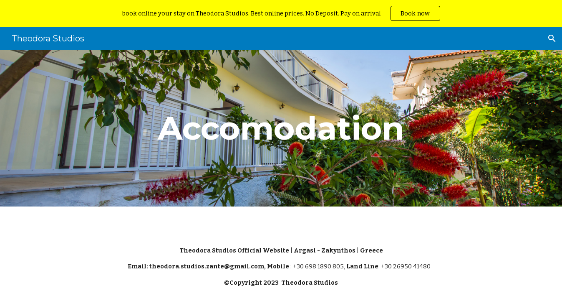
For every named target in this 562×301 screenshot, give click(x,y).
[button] (552, 38)
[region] (281, 13)
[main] (281, 128)
